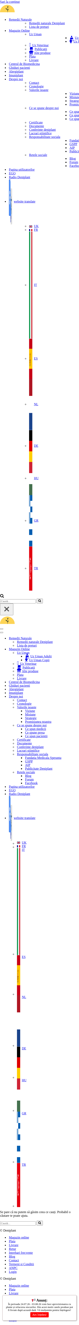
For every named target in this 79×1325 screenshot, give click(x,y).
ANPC (13, 1268)
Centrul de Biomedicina (24, 64)
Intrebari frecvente (21, 1252)
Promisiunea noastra (38, 104)
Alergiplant (16, 71)
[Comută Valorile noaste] (71, 707)
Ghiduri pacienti (19, 67)
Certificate (24, 122)
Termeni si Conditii (21, 1264)
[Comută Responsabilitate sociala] (71, 754)
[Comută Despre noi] (71, 696)
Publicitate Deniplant (39, 151)
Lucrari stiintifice (28, 133)
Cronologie (24, 86)
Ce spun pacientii (36, 119)
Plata (20, 56)
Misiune (30, 97)
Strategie (31, 100)
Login (13, 1271)
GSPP (29, 144)
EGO (12, 173)
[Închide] (6, 609)
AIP (27, 147)
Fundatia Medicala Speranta (43, 140)
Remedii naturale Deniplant (35, 23)
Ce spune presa (35, 115)
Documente (24, 126)
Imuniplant (16, 75)
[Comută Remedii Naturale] (71, 638)
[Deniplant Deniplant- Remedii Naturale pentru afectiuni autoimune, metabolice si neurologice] (30, 12)
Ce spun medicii (35, 111)
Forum (29, 162)
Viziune (30, 93)
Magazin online (19, 1237)
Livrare (21, 60)
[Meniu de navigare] (1, 629)
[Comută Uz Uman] (71, 652)
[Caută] (2, 596)
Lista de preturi (27, 26)
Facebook (31, 165)
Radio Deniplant (19, 177)
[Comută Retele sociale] (71, 772)
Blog (28, 158)
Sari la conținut (10, 1)
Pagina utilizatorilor (22, 169)
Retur (12, 1249)
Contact (22, 82)
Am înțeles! (39, 1314)
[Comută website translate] (71, 818)
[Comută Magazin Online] (71, 649)
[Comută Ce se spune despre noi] (71, 725)
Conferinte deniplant (30, 129)
